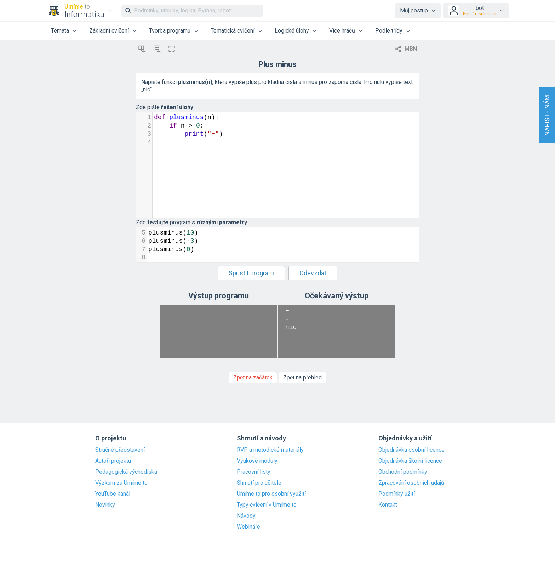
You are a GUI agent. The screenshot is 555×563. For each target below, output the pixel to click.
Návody (246, 516)
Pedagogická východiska (126, 472)
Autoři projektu (113, 461)
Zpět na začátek (253, 377)
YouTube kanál (112, 494)
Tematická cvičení (232, 30)
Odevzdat (312, 273)
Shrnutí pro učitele (259, 483)
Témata (60, 30)
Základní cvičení (109, 30)
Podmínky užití (396, 494)
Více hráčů (342, 30)
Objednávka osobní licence (411, 450)
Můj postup (414, 10)
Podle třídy (388, 30)
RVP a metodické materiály (270, 450)
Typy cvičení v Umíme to (267, 505)
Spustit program (251, 273)
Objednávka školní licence (410, 461)
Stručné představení (120, 450)
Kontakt (387, 505)
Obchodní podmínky (402, 472)
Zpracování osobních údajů (411, 483)
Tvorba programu (169, 30)
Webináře (248, 527)
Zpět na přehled (302, 377)
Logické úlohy (292, 30)
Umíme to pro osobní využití (271, 494)
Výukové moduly (257, 461)
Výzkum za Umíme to (121, 483)
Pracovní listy (253, 472)
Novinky (105, 505)
